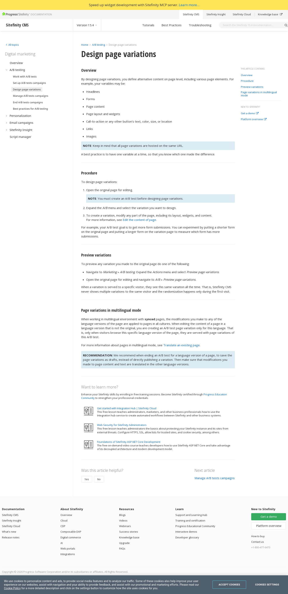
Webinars (125, 526)
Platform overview (254, 119)
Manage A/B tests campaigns (215, 478)
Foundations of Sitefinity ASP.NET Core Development (128, 442)
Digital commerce (70, 537)
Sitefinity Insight (216, 14)
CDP (62, 526)
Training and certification (190, 520)
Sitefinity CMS (191, 14)
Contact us (257, 542)
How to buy (258, 536)
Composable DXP (70, 531)
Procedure (247, 81)
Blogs (122, 515)
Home (84, 44)
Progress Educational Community (195, 526)
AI (61, 543)
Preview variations (252, 87)
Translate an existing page (181, 345)
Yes (87, 479)
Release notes (10, 537)
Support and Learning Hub (191, 515)
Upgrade (124, 543)
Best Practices (172, 25)
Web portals (67, 548)
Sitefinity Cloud (242, 14)
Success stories (128, 531)
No (99, 479)
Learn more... (189, 5)
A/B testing (98, 44)
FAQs (122, 548)
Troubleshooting (200, 25)
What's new (9, 531)
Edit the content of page (139, 220)
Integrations (67, 554)
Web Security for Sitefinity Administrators (122, 425)
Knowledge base (270, 14)
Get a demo (250, 113)
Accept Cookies (229, 584)
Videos (123, 520)
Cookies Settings (267, 584)
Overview (246, 75)
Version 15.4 (87, 25)
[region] (144, 584)
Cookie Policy (12, 588)
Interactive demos (186, 531)
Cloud (63, 520)
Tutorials (148, 25)
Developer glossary (187, 537)
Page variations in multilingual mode (259, 94)
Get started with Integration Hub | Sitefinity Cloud (126, 408)
